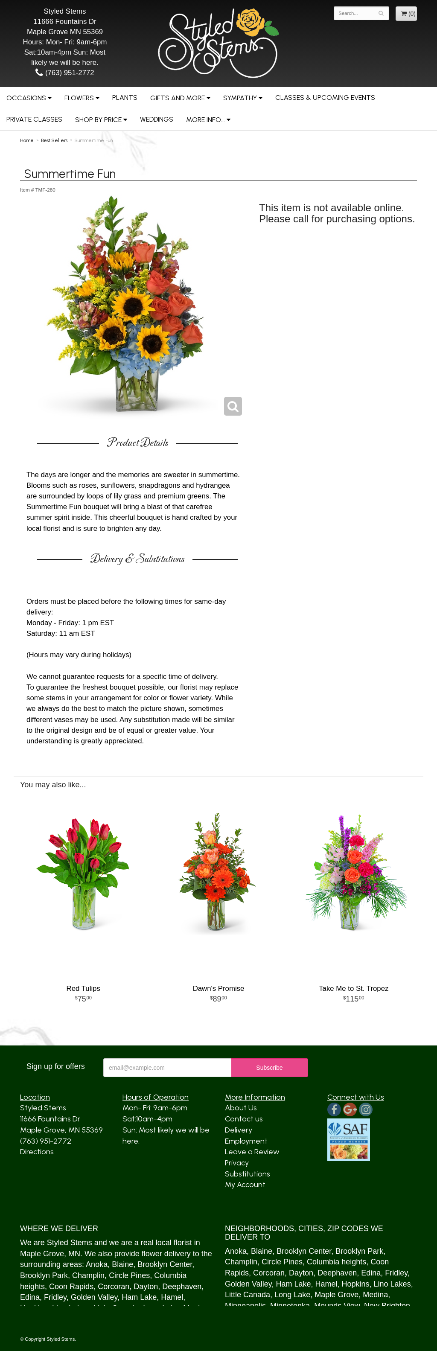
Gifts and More (177, 98)
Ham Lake (139, 1297)
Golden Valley (94, 1297)
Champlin (88, 1275)
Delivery (238, 1130)
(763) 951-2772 (64, 73)
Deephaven (181, 1286)
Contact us (244, 1119)
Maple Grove (42, 1253)
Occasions (26, 98)
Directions (37, 1151)
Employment (246, 1141)
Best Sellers (54, 140)
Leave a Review (252, 1151)
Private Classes (34, 119)
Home (27, 140)
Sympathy (240, 98)
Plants (124, 97)
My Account (245, 1184)
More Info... (205, 120)
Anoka (97, 1264)
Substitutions (247, 1174)
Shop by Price (98, 120)
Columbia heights (336, 1262)
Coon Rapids (71, 1286)
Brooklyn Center (164, 1264)
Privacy (237, 1163)
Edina (30, 1297)
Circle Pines (129, 1275)
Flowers (79, 98)
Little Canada (247, 1294)
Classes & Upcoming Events (325, 97)
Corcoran (113, 1286)
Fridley (55, 1297)
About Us (241, 1107)
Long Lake (292, 1294)
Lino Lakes (392, 1284)
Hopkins (356, 1284)
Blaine (122, 1264)
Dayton (146, 1286)
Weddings (156, 119)
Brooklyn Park (44, 1275)
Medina (375, 1294)
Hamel (172, 1297)
